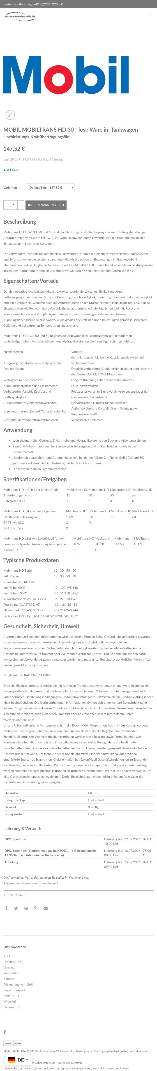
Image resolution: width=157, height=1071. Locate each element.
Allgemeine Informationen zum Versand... (31, 883)
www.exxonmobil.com (18, 720)
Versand (58, 159)
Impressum (10, 973)
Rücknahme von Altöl (18, 984)
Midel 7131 (11, 996)
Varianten (10, 187)
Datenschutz (12, 962)
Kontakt (8, 978)
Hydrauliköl (96, 800)
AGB (6, 956)
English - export (14, 990)
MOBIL (93, 793)
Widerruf (9, 1001)
